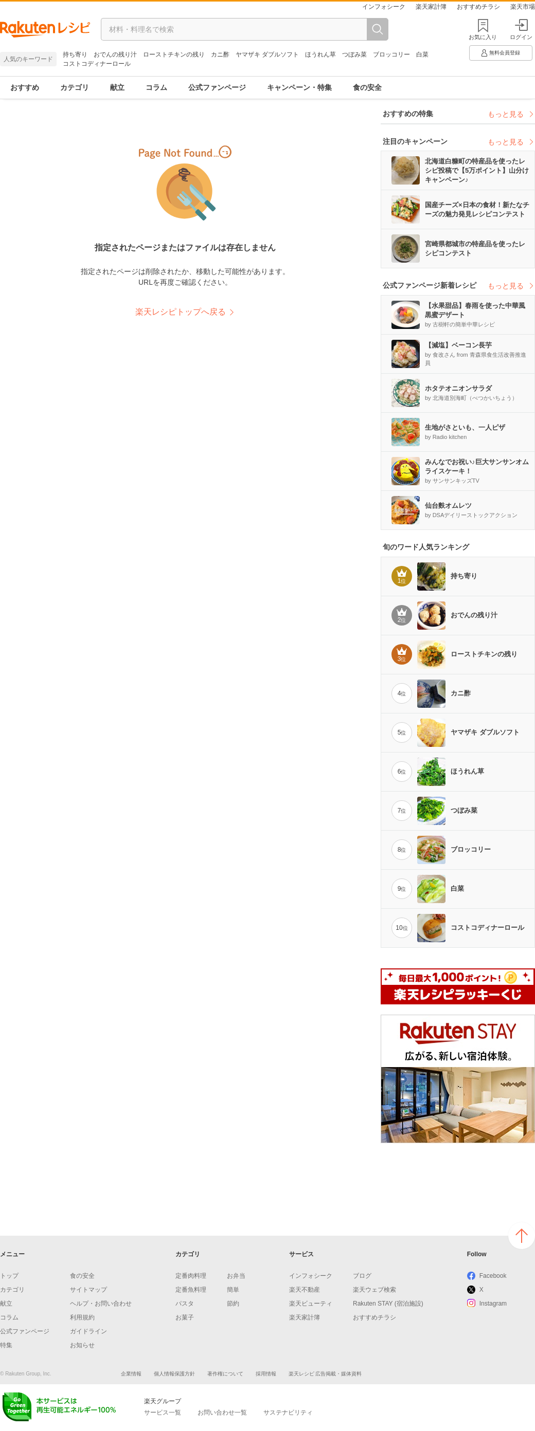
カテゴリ (74, 87)
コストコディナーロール (97, 63)
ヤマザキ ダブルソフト (267, 54)
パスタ (184, 1303)
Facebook (493, 1275)
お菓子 (184, 1317)
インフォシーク (383, 6)
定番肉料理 (190, 1275)
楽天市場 (522, 6)
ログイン (521, 29)
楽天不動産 (304, 1289)
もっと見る (511, 114)
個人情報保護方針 (174, 1374)
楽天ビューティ (310, 1303)
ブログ (362, 1275)
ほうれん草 (320, 54)
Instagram (493, 1303)
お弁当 (236, 1275)
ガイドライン (88, 1331)
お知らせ (82, 1345)
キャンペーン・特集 (299, 87)
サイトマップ (88, 1289)
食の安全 (367, 87)
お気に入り (483, 37)
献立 (117, 87)
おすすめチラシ (478, 6)
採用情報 (266, 1374)
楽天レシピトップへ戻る (180, 311)
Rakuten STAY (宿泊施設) (388, 1303)
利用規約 (82, 1317)
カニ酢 (220, 54)
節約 (233, 1303)
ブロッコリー (391, 54)
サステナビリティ (288, 1412)
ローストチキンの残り (174, 54)
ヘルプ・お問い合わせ (101, 1303)
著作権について (225, 1374)
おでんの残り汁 (115, 54)
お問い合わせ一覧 (222, 1412)
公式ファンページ (217, 87)
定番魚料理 (190, 1289)
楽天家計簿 (431, 6)
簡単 (233, 1289)
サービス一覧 (162, 1412)
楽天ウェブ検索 (374, 1289)
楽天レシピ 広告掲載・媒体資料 (325, 1374)
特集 (6, 1345)
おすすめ (24, 87)
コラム (156, 87)
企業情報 (131, 1374)
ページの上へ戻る (521, 1235)
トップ (9, 1275)
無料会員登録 (500, 53)
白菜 (422, 54)
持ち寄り (75, 54)
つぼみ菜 (354, 54)
